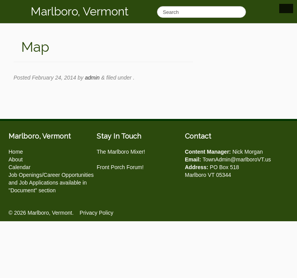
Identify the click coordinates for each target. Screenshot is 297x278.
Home (16, 152)
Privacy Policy (96, 213)
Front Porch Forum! (120, 167)
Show (286, 8)
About (16, 159)
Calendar (20, 167)
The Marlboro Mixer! (121, 152)
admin (92, 78)
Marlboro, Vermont (80, 11)
